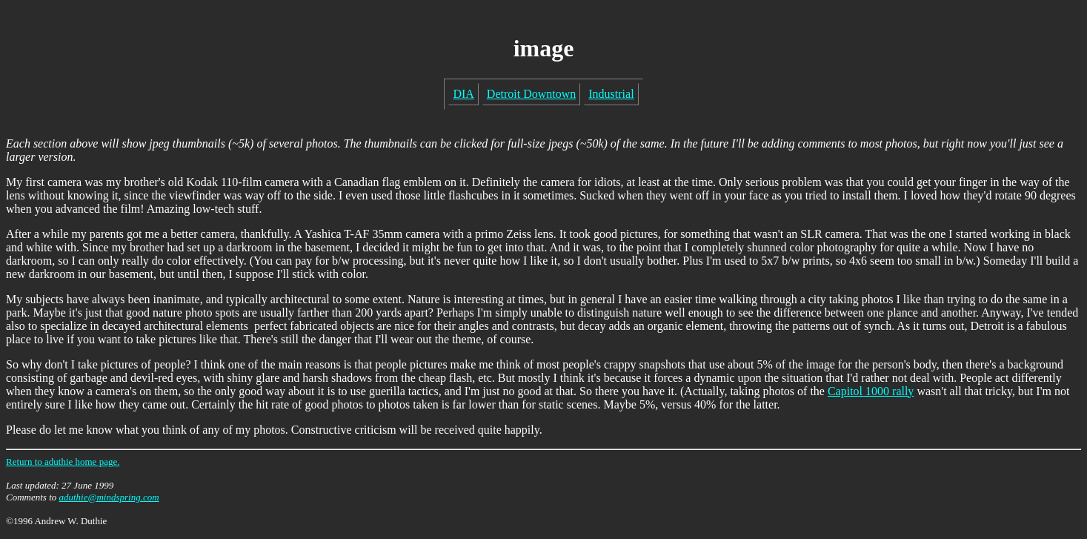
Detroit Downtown (531, 93)
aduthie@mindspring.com (109, 497)
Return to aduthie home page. (62, 461)
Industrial (611, 93)
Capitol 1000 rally (871, 391)
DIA (463, 93)
